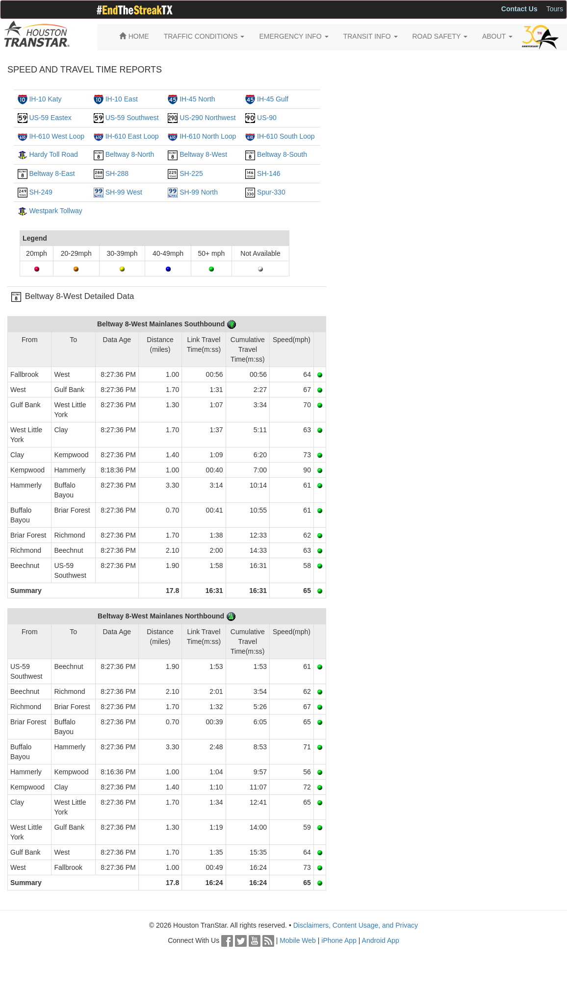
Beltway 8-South (282, 154)
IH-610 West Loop (56, 136)
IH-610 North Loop (208, 136)
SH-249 (40, 192)
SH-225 (191, 173)
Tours (554, 9)
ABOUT (497, 36)
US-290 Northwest (207, 118)
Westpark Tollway (55, 211)
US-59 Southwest (132, 118)
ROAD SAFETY (439, 36)
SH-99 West (123, 192)
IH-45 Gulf (272, 99)
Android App (380, 940)
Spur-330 (271, 192)
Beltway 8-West (203, 154)
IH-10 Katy (45, 99)
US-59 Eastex (50, 118)
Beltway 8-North (130, 154)
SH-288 (117, 173)
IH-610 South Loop (286, 136)
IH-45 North (197, 99)
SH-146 (268, 173)
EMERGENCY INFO (293, 36)
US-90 (267, 118)
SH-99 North (199, 192)
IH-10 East (121, 99)
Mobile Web (298, 940)
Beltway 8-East (52, 173)
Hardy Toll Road (53, 154)
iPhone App (339, 940)
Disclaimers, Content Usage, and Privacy (355, 925)
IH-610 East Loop (132, 136)
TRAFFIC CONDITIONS (204, 36)
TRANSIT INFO (370, 36)
